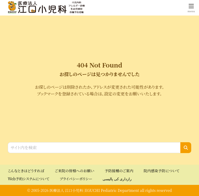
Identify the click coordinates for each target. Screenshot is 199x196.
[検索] (185, 147)
